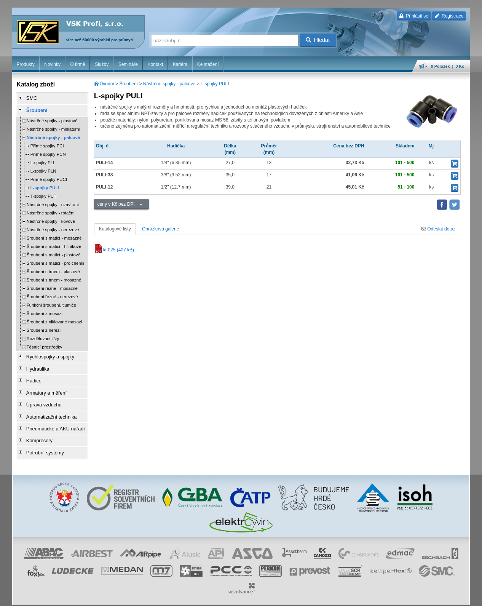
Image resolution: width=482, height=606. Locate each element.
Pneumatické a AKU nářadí (51, 418)
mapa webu (391, 596)
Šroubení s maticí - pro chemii (55, 260)
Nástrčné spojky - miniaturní (53, 126)
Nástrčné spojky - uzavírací (53, 202)
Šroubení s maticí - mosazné (54, 235)
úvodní (369, 596)
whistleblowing (324, 596)
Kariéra (180, 64)
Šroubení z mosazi (44, 311)
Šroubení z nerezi (44, 327)
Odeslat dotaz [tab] (438, 229)
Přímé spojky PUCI (48, 176)
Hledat (318, 40)
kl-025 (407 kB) (114, 250)
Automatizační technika (48, 407)
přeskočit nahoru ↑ (448, 596)
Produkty (25, 64)
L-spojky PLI (42, 160)
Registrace (449, 16)
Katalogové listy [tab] (115, 229)
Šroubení (128, 83)
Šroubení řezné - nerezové (52, 294)
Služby (102, 64)
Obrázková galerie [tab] (160, 229)
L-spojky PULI (215, 83)
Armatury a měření (43, 386)
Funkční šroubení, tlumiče (51, 302)
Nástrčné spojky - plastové (52, 118)
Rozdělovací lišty (43, 336)
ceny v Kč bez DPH (117, 204)
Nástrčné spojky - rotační (51, 210)
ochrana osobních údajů (261, 596)
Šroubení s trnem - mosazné (54, 277)
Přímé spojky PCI (47, 143)
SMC (29, 98)
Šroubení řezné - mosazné (52, 285)
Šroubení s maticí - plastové (53, 252)
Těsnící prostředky (44, 344)
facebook (351, 596)
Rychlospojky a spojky (46, 354)
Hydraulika (35, 364)
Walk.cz (61, 596)
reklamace (297, 596)
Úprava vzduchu (40, 396)
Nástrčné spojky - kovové (51, 218)
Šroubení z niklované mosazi (54, 319)
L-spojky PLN (43, 168)
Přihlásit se (413, 16)
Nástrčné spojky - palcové (169, 83)
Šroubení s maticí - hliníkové (54, 243)
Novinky (52, 64)
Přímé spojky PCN (48, 151)
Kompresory (36, 428)
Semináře (128, 64)
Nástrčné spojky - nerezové (53, 227)
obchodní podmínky (215, 596)
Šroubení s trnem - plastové (53, 269)
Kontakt (155, 64)
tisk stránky (416, 596)
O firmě (77, 64)
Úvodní (107, 83)
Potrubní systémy (42, 439)
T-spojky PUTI (44, 193)
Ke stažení (208, 64)
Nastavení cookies (175, 596)
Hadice (31, 375)
